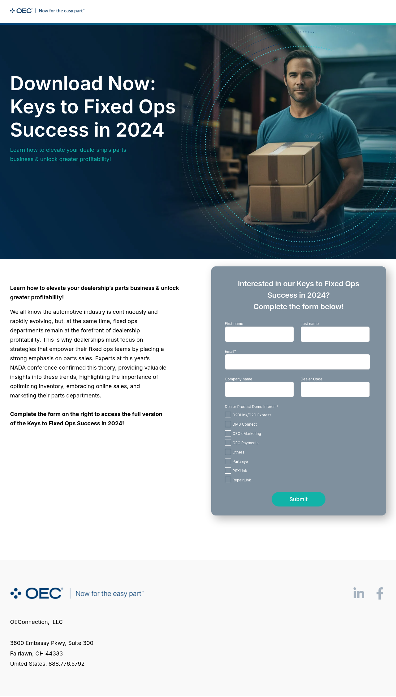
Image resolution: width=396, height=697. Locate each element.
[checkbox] (297, 447)
